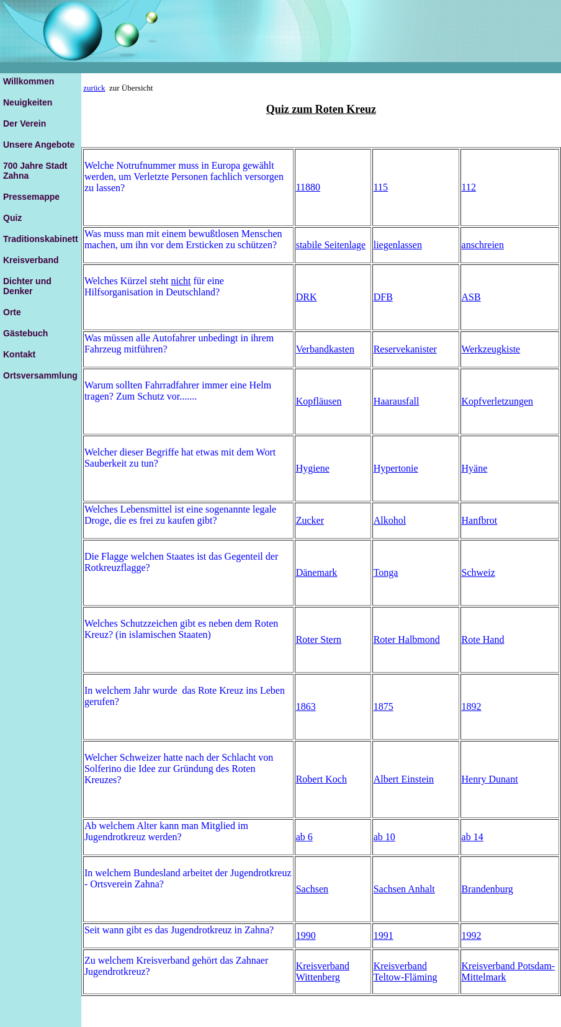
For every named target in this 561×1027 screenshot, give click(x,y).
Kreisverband (30, 260)
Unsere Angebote (38, 145)
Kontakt (19, 354)
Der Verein (24, 123)
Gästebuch (25, 333)
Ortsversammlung (40, 375)
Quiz (12, 218)
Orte (12, 312)
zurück (94, 87)
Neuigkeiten (27, 102)
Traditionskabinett (40, 239)
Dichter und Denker (27, 286)
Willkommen (28, 81)
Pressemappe (31, 197)
